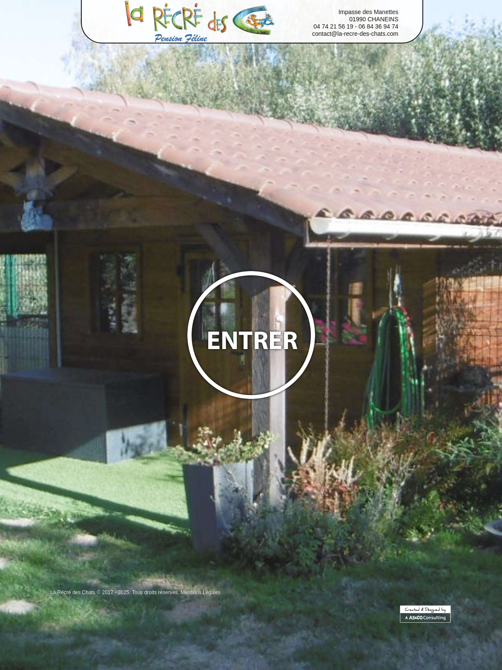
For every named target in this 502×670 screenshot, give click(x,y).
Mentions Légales (201, 592)
